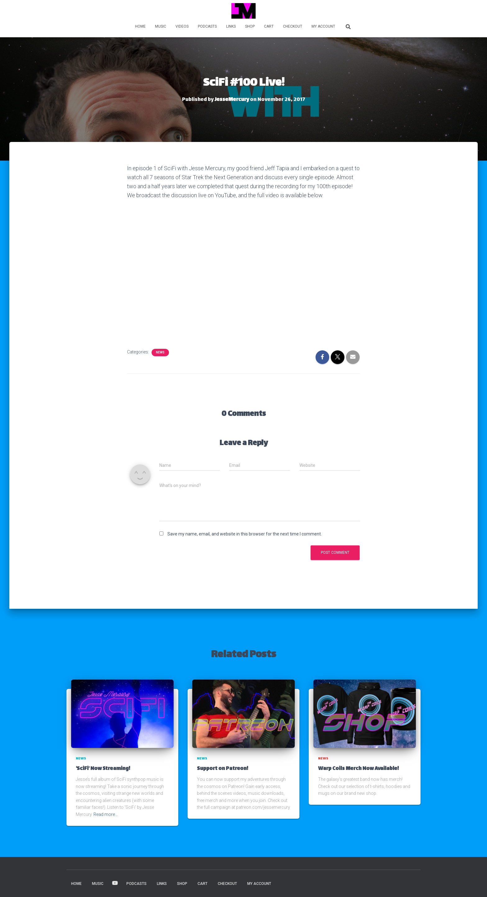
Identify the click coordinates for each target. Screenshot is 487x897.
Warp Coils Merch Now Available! (358, 768)
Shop (250, 26)
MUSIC (160, 26)
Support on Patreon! (222, 768)
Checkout (292, 26)
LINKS (231, 26)
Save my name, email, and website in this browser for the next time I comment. (244, 533)
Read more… (105, 814)
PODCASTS (207, 26)
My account (323, 26)
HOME (140, 26)
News (160, 352)
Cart (269, 26)
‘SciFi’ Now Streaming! (103, 768)
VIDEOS (182, 26)
